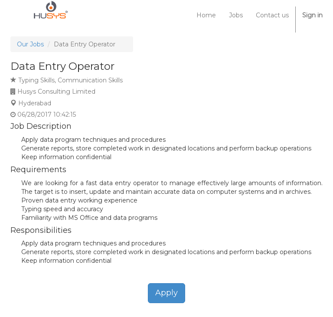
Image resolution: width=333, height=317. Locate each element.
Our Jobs (30, 44)
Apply (166, 292)
